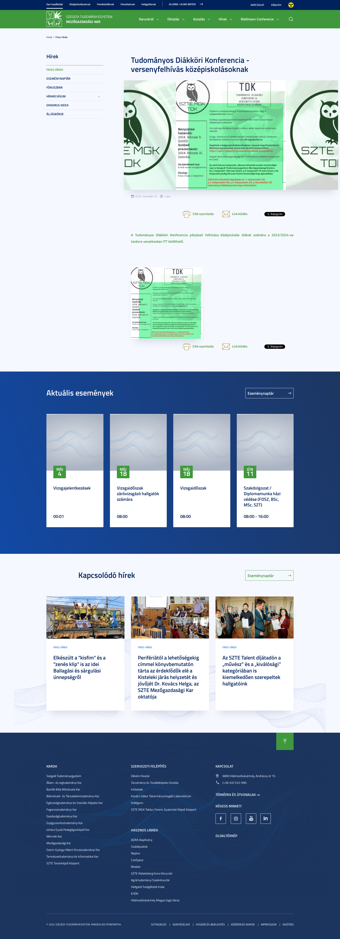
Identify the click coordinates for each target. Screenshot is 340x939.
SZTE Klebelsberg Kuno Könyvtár (152, 873)
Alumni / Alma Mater (182, 4)
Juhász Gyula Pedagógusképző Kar (68, 829)
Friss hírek (61, 37)
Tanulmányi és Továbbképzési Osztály (155, 783)
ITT (165, 241)
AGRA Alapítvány (141, 840)
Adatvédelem (181, 924)
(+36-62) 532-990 (234, 783)
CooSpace (137, 860)
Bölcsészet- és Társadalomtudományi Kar (72, 796)
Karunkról (146, 18)
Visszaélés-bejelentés (210, 924)
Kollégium (137, 803)
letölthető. (176, 241)
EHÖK (134, 893)
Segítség (288, 924)
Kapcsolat (257, 5)
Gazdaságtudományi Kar (61, 816)
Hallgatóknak (148, 4)
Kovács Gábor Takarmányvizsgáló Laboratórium (161, 796)
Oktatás (173, 18)
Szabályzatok (139, 846)
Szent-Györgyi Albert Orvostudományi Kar (73, 850)
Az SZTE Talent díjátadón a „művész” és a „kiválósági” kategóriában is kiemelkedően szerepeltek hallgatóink (251, 670)
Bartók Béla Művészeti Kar (63, 789)
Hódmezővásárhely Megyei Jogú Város (155, 900)
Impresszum (268, 924)
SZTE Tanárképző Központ (62, 863)
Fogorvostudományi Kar (61, 809)
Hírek (223, 18)
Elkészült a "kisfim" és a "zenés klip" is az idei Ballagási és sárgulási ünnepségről (79, 667)
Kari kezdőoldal (54, 4)
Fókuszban (54, 87)
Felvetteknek (128, 4)
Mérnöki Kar (54, 836)
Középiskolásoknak (79, 4)
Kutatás (199, 18)
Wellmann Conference (257, 18)
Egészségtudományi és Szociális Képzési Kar (74, 803)
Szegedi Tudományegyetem (63, 776)
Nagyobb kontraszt (291, 5)
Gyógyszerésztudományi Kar (64, 823)
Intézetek (137, 789)
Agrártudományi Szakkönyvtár (150, 880)
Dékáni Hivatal (140, 776)
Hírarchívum (56, 96)
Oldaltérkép (226, 835)
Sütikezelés (159, 924)
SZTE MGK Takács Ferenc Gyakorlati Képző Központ (163, 809)
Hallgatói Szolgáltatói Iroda (147, 887)
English (276, 5)
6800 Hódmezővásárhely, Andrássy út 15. (249, 776)
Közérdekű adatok (243, 924)
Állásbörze (55, 114)
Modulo (135, 867)
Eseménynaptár (58, 78)
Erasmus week (57, 105)
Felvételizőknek (105, 4)
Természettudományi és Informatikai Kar (72, 856)
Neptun (135, 853)
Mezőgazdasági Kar (58, 843)
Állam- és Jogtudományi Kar (64, 783)
